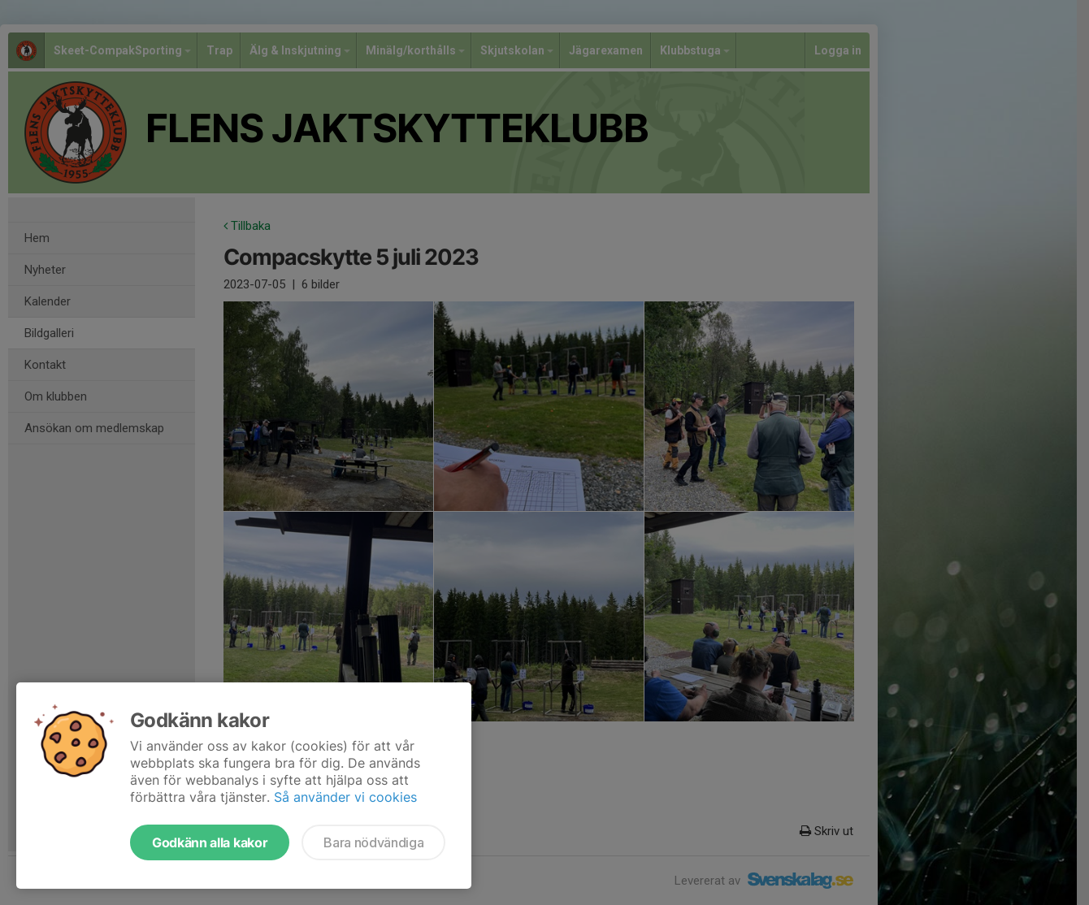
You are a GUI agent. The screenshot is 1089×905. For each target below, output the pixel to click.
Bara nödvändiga (373, 842)
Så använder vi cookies (345, 797)
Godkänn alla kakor (209, 842)
